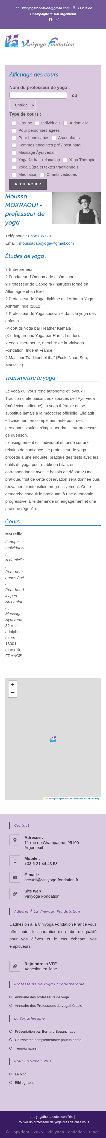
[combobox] (38, 95)
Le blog (20, 1074)
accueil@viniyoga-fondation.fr (51, 880)
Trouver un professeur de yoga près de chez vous (53, 1122)
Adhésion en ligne (40, 969)
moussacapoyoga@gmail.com (46, 243)
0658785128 (39, 236)
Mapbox (61, 798)
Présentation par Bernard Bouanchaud (45, 1031)
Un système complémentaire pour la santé (48, 1040)
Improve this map (90, 798)
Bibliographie (25, 1083)
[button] (53, 739)
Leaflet (49, 798)
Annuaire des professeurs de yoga (42, 997)
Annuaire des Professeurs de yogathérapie (48, 1006)
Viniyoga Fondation (41, 896)
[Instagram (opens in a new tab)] (56, 19)
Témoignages (25, 1048)
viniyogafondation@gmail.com (45, 8)
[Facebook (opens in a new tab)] (50, 19)
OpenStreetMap (74, 798)
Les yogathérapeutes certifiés (51, 1117)
